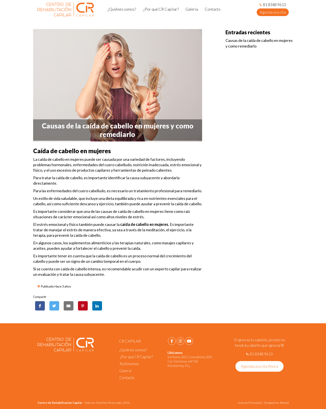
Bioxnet (284, 402)
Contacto (126, 377)
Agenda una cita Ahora (259, 366)
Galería (125, 370)
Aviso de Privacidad (250, 402)
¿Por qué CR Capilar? (136, 357)
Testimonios (129, 363)
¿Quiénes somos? (133, 350)
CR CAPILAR (130, 341)
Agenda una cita (273, 12)
